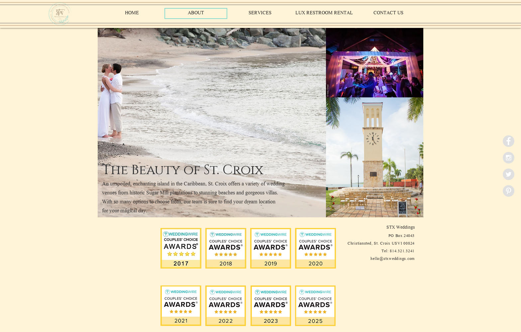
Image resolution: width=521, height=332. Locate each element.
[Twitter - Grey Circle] (508, 174)
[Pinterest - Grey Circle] (508, 191)
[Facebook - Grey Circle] (508, 141)
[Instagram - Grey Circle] (508, 158)
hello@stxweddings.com (392, 259)
